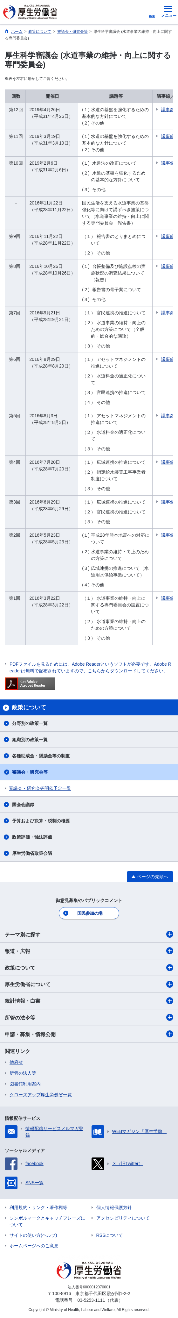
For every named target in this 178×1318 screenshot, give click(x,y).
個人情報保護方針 (114, 1207)
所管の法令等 (89, 1017)
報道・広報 (89, 950)
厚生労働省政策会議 (32, 853)
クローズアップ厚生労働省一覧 (41, 1094)
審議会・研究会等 (30, 772)
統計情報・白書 (89, 1000)
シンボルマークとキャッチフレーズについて (47, 1221)
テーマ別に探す (89, 934)
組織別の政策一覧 (30, 739)
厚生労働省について (89, 984)
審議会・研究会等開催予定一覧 (40, 788)
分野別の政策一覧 (30, 723)
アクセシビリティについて (123, 1218)
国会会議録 (23, 804)
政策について (89, 967)
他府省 (16, 1062)
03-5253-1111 (91, 1300)
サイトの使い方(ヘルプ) (33, 1235)
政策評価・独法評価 (32, 837)
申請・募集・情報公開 (89, 1033)
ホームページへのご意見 (34, 1245)
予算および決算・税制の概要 (41, 820)
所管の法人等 (23, 1073)
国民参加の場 (90, 913)
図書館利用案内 (25, 1083)
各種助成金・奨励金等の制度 (41, 755)
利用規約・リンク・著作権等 (38, 1207)
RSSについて (109, 1235)
